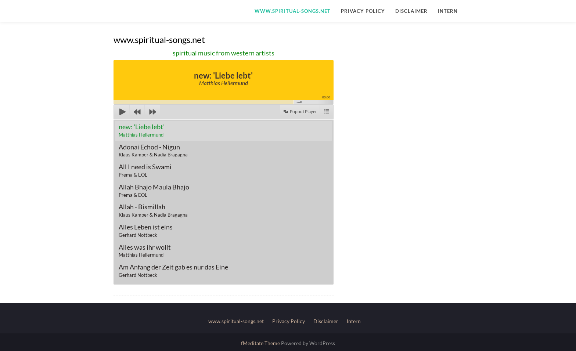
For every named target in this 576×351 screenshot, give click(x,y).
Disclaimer (411, 11)
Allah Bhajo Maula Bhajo (154, 190)
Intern (448, 11)
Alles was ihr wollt (145, 250)
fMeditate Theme (261, 343)
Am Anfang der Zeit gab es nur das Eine (173, 270)
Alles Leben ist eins (146, 230)
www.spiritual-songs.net (293, 11)
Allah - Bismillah (153, 210)
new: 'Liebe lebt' (142, 130)
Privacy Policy (363, 11)
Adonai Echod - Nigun (153, 150)
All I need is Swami (145, 170)
